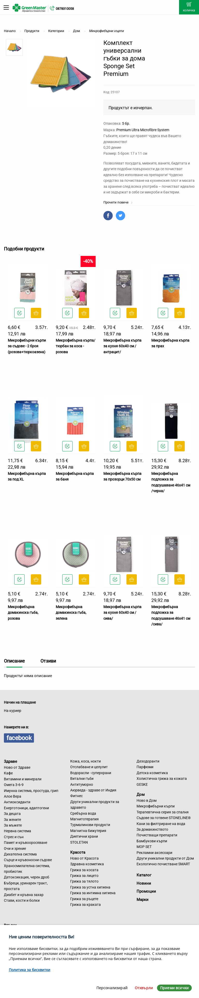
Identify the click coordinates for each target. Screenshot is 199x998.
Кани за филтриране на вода (161, 824)
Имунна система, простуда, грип (31, 791)
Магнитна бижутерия (88, 831)
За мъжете (13, 825)
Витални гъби (82, 778)
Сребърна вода (83, 813)
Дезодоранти (148, 761)
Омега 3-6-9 (14, 785)
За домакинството (152, 829)
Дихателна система (20, 854)
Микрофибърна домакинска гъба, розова (23, 612)
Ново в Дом (147, 800)
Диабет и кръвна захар (24, 895)
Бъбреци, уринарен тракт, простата (26, 886)
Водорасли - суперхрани (90, 773)
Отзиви (48, 661)
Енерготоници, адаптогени (26, 808)
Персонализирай (111, 987)
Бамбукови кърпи (152, 841)
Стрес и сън (14, 837)
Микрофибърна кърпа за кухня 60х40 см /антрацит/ (122, 346)
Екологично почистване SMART (163, 864)
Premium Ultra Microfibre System (142, 130)
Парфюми (145, 767)
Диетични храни (84, 836)
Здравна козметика (87, 864)
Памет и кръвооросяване (25, 842)
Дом (141, 794)
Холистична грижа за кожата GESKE (162, 781)
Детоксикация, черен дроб (26, 877)
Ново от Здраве (17, 767)
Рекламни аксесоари (154, 853)
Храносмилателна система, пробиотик (27, 869)
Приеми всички (174, 987)
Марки (142, 899)
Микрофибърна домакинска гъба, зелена (71, 612)
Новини (144, 883)
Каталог (144, 875)
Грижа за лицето (84, 876)
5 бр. (126, 123)
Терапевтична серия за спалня (163, 812)
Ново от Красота (84, 858)
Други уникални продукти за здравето (94, 805)
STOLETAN (79, 842)
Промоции (146, 891)
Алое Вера (12, 796)
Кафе (8, 773)
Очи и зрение (15, 848)
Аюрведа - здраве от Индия (93, 790)
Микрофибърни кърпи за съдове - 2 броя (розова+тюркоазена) (27, 346)
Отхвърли (144, 987)
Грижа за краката (85, 904)
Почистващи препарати (157, 835)
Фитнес (76, 796)
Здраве (10, 761)
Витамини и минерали (22, 779)
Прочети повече (118, 202)
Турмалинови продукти (90, 825)
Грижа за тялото (84, 881)
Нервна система (17, 831)
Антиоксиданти (17, 802)
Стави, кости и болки (22, 900)
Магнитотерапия (84, 819)
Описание (14, 661)
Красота (77, 852)
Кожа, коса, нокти (85, 761)
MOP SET (144, 847)
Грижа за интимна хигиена (93, 893)
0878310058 (65, 9)
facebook (18, 738)
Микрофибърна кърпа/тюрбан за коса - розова (75, 346)
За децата (12, 814)
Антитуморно (81, 784)
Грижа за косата (84, 870)
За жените (12, 820)
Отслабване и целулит (89, 767)
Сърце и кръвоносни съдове (28, 860)
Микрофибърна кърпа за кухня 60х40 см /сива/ (122, 612)
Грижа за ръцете (84, 899)
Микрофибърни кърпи (156, 806)
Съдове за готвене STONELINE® (164, 818)
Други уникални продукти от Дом (165, 858)
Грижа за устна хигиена (90, 887)
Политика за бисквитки (29, 969)
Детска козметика (152, 773)
